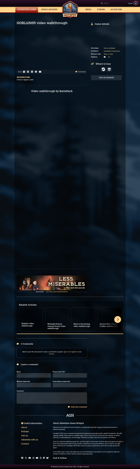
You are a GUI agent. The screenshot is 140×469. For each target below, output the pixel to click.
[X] (26, 458)
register (74, 352)
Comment (20, 391)
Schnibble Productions (112, 51)
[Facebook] (22, 458)
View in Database (106, 78)
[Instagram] (33, 458)
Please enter (59, 372)
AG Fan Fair (116, 9)
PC (109, 57)
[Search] (112, 3)
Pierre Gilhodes (109, 48)
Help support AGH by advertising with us (57, 291)
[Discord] (29, 458)
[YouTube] (37, 458)
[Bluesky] (47, 458)
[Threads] (41, 458)
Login (130, 3)
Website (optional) (23, 381)
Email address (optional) (61, 381)
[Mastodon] (44, 458)
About (24, 427)
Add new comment (77, 407)
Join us (24, 435)
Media (88, 9)
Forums (101, 9)
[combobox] (112, 3)
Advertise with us (29, 439)
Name (19, 372)
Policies (25, 431)
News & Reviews (49, 9)
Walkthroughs (23, 77)
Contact (25, 444)
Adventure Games (26, 9)
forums (51, 354)
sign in (66, 352)
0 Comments (80, 72)
